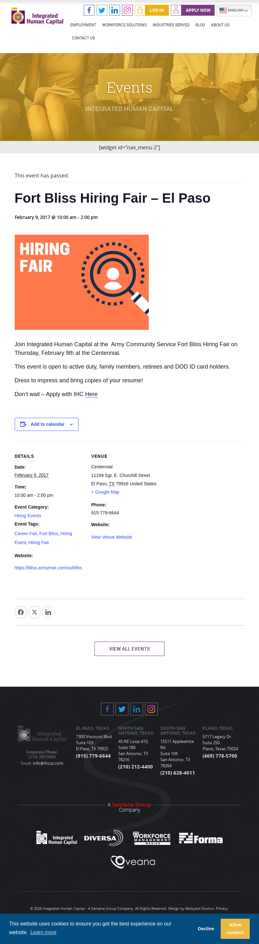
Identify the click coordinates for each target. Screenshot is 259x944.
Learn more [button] (43, 932)
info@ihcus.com (47, 764)
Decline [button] (206, 928)
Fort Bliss (48, 533)
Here (91, 394)
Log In (157, 10)
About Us (220, 24)
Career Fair (26, 533)
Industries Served (171, 24)
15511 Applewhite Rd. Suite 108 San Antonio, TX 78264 (177, 754)
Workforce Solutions (124, 24)
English (231, 10)
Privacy (222, 908)
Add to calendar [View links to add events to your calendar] (48, 424)
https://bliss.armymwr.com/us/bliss (48, 568)
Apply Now (198, 10)
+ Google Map (105, 492)
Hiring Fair (38, 542)
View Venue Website (111, 537)
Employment (83, 24)
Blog (200, 24)
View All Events (129, 649)
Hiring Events (28, 515)
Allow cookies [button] (235, 928)
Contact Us (83, 37)
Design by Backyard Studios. (191, 908)
